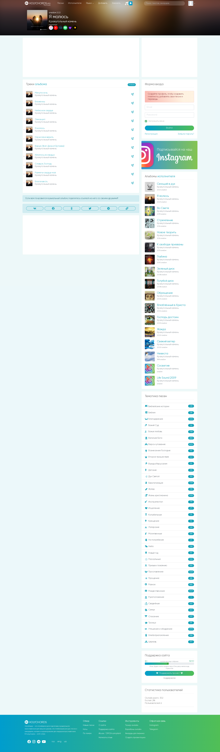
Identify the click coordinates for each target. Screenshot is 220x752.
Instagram (154, 725)
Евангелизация (169, 482)
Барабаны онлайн (133, 729)
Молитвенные (169, 533)
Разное (169, 584)
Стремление (165, 220)
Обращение (165, 293)
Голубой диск (165, 280)
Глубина (162, 256)
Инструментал (169, 501)
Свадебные (169, 603)
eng (59, 741)
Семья (169, 610)
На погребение (169, 540)
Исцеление (169, 508)
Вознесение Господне (169, 450)
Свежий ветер (166, 341)
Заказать (116, 3)
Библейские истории (169, 406)
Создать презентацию (135, 737)
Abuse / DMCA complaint (110, 733)
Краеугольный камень (63, 21)
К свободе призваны (170, 244)
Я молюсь (39, 128)
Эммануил (40, 119)
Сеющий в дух (166, 183)
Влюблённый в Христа (171, 305)
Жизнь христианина (169, 495)
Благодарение (169, 419)
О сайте (102, 725)
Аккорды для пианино (134, 733)
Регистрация (151, 134)
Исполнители (75, 3)
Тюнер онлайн (131, 725)
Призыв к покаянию (169, 565)
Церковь (169, 641)
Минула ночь (41, 93)
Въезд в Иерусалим (169, 463)
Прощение (169, 578)
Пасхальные (169, 559)
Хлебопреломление (169, 635)
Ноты (85, 729)
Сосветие (163, 365)
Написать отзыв (105, 737)
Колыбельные (169, 514)
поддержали (169, 678)
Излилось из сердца (44, 155)
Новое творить (166, 232)
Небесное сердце (44, 110)
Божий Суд (169, 425)
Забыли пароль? (186, 134)
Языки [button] (89, 3)
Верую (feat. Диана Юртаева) (49, 146)
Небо (169, 546)
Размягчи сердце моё (45, 173)
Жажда (161, 329)
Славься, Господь (43, 164)
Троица (169, 622)
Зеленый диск (166, 268)
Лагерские (169, 527)
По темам (87, 733)
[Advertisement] (81, 57)
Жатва (169, 489)
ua (65, 741)
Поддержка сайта (106, 729)
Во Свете (163, 208)
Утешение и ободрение (169, 629)
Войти (169, 128)
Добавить (102, 3)
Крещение (169, 521)
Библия (169, 412)
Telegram (153, 729)
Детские (169, 470)
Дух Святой (169, 476)
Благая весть (41, 181)
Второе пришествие (169, 457)
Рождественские (169, 591)
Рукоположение (169, 597)
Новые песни (88, 725)
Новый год (169, 552)
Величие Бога (169, 438)
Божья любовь (169, 431)
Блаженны (40, 102)
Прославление (169, 572)
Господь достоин (168, 317)
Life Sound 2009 (166, 377)
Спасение (169, 616)
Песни (60, 3)
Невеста (162, 353)
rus (53, 741)
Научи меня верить (44, 137)
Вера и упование (169, 444)
